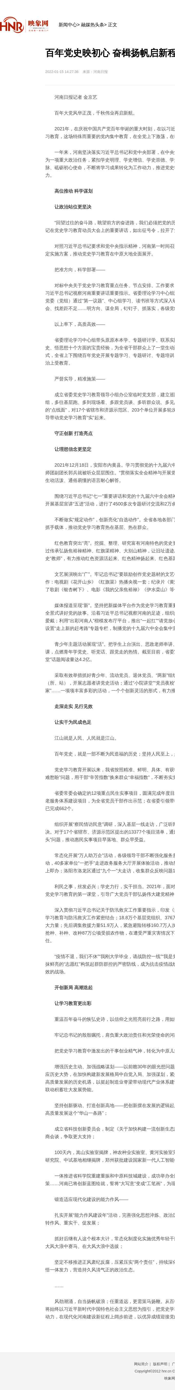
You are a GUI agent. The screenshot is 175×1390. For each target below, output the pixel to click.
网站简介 (141, 1364)
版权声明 (160, 1364)
